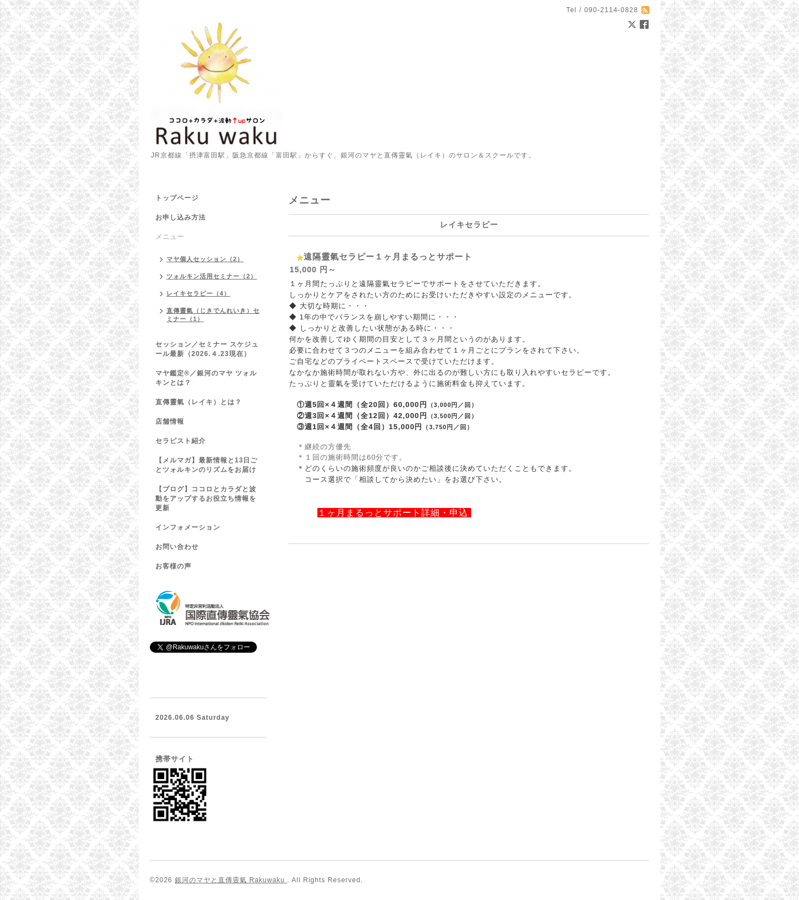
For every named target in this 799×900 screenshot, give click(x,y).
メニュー (169, 237)
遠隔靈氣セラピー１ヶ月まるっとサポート (388, 256)
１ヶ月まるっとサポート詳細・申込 (394, 512)
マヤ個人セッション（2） (205, 259)
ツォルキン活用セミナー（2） (211, 276)
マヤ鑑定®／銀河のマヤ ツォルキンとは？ (206, 378)
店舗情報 (169, 421)
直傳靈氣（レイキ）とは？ (198, 402)
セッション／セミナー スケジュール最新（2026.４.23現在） (207, 349)
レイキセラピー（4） (198, 293)
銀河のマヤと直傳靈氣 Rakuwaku (231, 880)
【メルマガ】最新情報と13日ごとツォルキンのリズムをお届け (206, 465)
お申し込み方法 (180, 217)
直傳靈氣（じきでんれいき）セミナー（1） (213, 314)
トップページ (177, 198)
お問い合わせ (177, 547)
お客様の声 (173, 566)
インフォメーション (187, 527)
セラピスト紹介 (180, 441)
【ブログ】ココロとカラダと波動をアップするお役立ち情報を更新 (205, 498)
